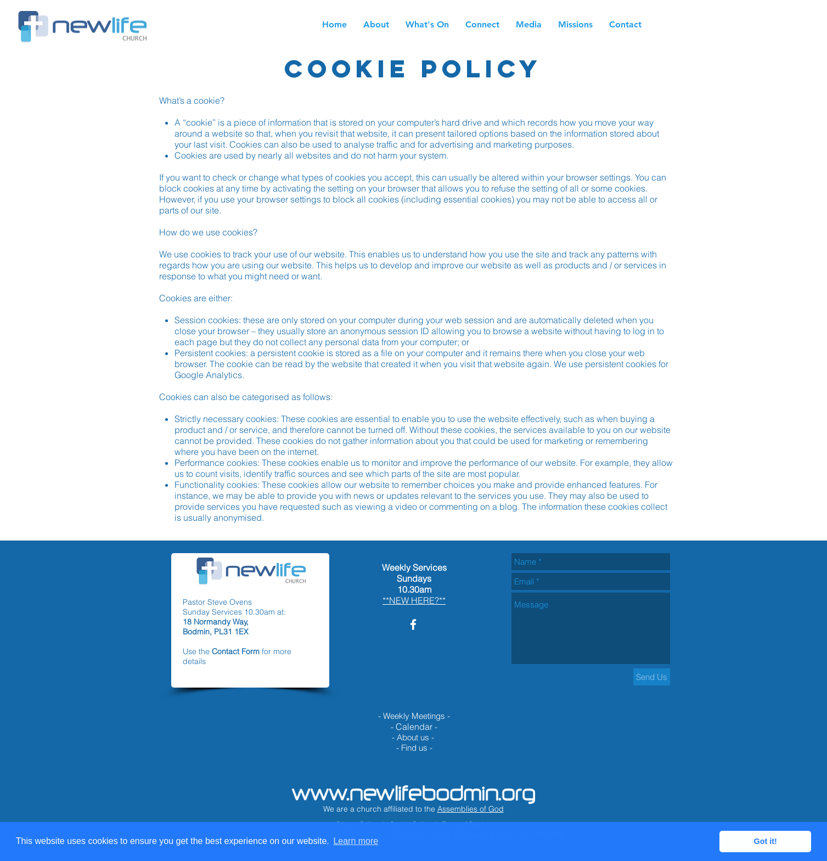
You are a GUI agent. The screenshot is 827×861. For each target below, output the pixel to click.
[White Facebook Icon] (413, 624)
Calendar (414, 726)
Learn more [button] (355, 841)
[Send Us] (651, 676)
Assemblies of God (470, 809)
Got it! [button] (765, 841)
